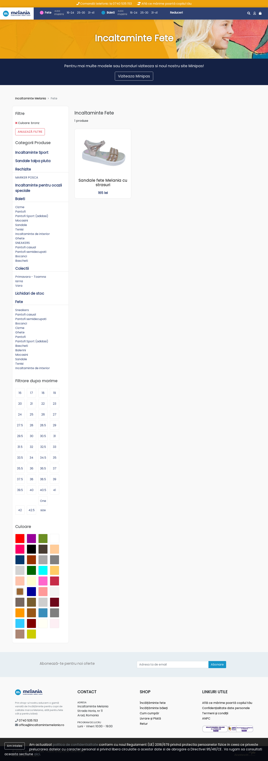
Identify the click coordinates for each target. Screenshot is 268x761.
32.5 (43, 447)
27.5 (20, 425)
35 (54, 458)
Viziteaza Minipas (134, 76)
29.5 (20, 436)
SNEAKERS (22, 243)
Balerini (20, 350)
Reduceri (176, 12)
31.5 (20, 447)
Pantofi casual (25, 247)
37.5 (20, 479)
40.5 (43, 490)
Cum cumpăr (149, 713)
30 (31, 436)
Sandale (21, 225)
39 (54, 479)
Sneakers (22, 310)
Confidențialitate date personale (226, 708)
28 (31, 425)
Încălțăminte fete (153, 703)
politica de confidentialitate (75, 744)
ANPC (206, 718)
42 (20, 510)
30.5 (43, 436)
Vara (18, 286)
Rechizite (23, 169)
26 (43, 414)
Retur (144, 724)
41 (54, 490)
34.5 (43, 458)
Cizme (19, 207)
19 (54, 393)
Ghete (20, 238)
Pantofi (20, 211)
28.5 (43, 425)
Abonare (217, 664)
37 (54, 468)
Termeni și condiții (215, 713)
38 (31, 479)
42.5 (31, 510)
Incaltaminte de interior (32, 234)
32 (31, 447)
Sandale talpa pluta (32, 160)
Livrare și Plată (150, 718)
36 (31, 468)
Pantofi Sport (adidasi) (31, 216)
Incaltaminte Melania (30, 98)
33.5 (20, 458)
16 (20, 393)
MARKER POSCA (26, 177)
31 (54, 436)
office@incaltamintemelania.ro (39, 725)
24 (20, 414)
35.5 (20, 468)
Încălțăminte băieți (154, 708)
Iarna (19, 281)
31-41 (91, 13)
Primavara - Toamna (30, 277)
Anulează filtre (30, 132)
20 (20, 404)
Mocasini (21, 220)
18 (43, 393)
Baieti (111, 12)
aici (37, 754)
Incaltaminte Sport (31, 152)
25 (31, 414)
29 (54, 425)
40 (32, 490)
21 (31, 404)
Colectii (22, 268)
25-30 (81, 13)
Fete (48, 12)
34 (31, 458)
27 (54, 414)
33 (54, 447)
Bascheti (21, 261)
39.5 (20, 490)
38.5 (43, 479)
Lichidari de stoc (29, 293)
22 (43, 404)
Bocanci (21, 256)
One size (43, 502)
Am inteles (14, 746)
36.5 (43, 468)
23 (54, 404)
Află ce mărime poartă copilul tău (164, 3)
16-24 (70, 13)
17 (31, 393)
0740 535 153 (26, 720)
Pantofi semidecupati (30, 252)
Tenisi (19, 229)
